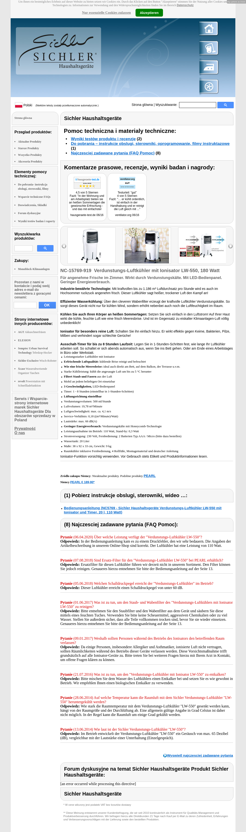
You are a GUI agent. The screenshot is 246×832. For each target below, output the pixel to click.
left (64, 246)
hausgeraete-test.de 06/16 (86, 215)
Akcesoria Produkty (30, 161)
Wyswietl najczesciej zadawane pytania (200, 755)
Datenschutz (185, 5)
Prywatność (25, 429)
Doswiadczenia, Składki (32, 205)
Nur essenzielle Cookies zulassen (106, 12)
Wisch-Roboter (37, 360)
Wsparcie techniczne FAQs (34, 196)
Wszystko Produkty (30, 155)
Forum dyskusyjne (29, 213)
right (230, 246)
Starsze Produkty (28, 148)
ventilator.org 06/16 (127, 215)
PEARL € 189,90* (82, 482)
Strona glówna (142, 105)
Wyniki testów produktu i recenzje (103, 139)
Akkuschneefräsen (32, 332)
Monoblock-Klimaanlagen (34, 269)
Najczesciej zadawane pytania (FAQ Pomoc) (112, 153)
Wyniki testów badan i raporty (36, 221)
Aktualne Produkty (29, 141)
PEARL (150, 476)
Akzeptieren (149, 12)
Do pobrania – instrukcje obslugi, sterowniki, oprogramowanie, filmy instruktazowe (150, 143)
